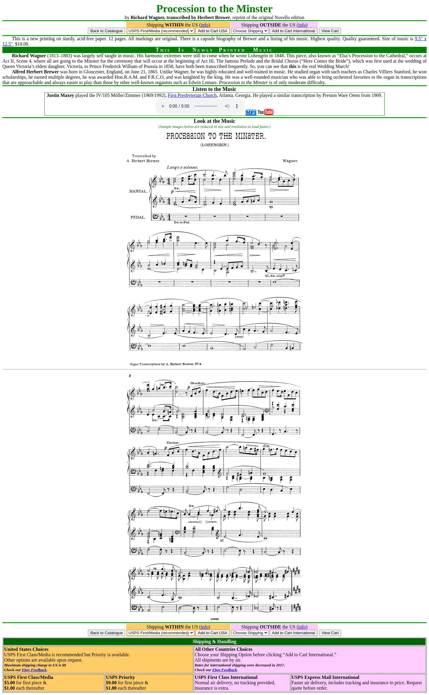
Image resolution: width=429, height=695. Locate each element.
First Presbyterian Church (192, 95)
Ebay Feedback (34, 670)
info (205, 24)
